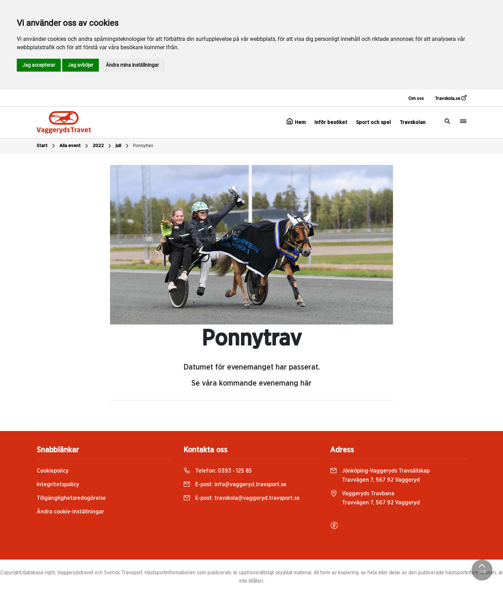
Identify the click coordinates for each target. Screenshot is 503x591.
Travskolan (412, 122)
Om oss (416, 98)
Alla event (74, 146)
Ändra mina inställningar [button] (132, 65)
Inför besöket (330, 122)
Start (47, 146)
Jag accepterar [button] (38, 65)
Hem (296, 121)
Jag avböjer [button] (80, 65)
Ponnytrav (143, 146)
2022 (103, 146)
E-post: (234, 484)
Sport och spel (373, 122)
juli (123, 146)
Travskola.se (450, 98)
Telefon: (217, 470)
